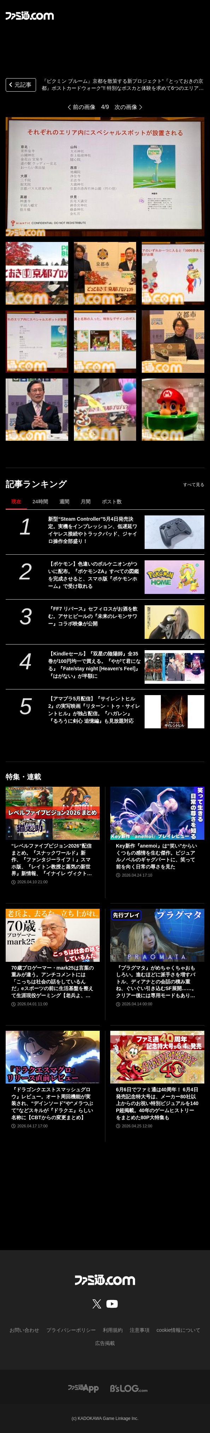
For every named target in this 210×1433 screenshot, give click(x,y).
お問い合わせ (24, 1330)
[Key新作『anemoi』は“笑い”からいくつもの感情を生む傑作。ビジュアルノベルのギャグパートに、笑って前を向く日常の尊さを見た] (157, 813)
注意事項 (140, 1330)
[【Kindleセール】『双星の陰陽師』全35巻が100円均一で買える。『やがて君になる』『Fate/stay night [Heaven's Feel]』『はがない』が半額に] (174, 667)
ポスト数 (112, 501)
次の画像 (126, 107)
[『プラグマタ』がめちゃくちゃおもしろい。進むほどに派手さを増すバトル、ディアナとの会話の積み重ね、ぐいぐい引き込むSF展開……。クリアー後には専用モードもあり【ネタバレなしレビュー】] (157, 935)
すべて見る (193, 484)
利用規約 (113, 1330)
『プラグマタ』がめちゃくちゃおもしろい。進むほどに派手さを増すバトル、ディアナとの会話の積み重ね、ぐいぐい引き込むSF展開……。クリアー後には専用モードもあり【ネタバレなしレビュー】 (156, 982)
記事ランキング (36, 484)
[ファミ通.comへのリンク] (30, 15)
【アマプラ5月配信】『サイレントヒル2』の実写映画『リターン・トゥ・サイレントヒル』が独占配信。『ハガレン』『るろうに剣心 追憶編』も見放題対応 (94, 710)
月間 (86, 501)
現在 (16, 501)
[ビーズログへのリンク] (128, 1388)
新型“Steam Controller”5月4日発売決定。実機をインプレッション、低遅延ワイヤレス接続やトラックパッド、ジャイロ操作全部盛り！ (92, 530)
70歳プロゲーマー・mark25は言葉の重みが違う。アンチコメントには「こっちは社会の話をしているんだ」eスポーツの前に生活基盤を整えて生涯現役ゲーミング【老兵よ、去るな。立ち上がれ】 (52, 982)
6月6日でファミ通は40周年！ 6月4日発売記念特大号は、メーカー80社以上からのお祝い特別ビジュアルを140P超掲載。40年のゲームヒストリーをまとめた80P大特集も (157, 1103)
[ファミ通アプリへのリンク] (83, 1388)
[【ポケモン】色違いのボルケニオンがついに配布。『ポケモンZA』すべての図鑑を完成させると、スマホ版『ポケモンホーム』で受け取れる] (174, 577)
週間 (64, 501)
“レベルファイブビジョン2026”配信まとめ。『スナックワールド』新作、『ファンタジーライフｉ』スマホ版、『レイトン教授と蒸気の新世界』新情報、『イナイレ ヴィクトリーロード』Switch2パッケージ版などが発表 (51, 860)
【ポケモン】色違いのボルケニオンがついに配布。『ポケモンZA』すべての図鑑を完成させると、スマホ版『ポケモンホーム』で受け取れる (93, 575)
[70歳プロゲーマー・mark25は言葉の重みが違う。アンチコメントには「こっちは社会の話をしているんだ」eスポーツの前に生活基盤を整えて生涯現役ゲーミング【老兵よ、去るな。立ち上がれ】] (53, 935)
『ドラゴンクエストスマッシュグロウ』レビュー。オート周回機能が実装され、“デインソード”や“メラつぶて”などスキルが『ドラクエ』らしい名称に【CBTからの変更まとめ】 (52, 1103)
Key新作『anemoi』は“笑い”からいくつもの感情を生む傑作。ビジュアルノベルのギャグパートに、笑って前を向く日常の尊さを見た (156, 856)
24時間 (40, 501)
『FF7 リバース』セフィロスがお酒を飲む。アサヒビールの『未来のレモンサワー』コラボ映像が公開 (93, 616)
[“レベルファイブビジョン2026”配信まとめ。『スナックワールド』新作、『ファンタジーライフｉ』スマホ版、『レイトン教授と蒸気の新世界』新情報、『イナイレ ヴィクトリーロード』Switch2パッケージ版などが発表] (53, 813)
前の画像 (84, 107)
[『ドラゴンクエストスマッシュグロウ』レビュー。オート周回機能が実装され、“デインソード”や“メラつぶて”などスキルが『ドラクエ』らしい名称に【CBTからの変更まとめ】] (53, 1057)
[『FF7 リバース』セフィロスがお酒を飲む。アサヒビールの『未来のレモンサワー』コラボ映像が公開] (174, 622)
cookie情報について (178, 1330)
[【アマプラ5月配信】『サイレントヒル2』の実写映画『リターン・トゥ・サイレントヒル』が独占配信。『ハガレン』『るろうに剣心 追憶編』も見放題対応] (174, 712)
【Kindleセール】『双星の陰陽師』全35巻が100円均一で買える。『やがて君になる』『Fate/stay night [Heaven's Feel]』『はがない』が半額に (94, 665)
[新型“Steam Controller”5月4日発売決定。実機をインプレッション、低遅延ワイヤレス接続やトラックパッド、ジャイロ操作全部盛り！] (174, 532)
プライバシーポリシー (71, 1330)
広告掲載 (105, 1343)
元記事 (19, 85)
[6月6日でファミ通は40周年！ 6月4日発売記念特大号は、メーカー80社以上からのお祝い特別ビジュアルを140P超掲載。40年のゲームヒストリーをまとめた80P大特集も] (157, 1057)
